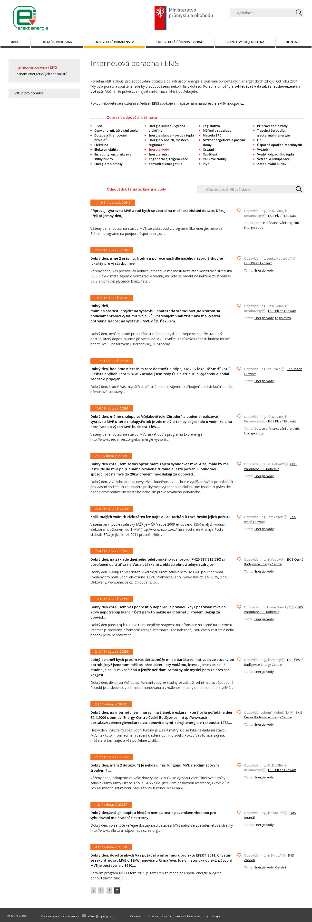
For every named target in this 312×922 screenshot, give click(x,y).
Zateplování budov (271, 164)
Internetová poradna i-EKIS (36, 67)
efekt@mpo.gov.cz (229, 103)
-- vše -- (100, 126)
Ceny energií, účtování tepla (116, 130)
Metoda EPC (212, 135)
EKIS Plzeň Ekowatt (282, 215)
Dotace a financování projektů (276, 222)
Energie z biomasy (108, 164)
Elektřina (101, 145)
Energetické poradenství (115, 42)
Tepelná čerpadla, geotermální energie (273, 132)
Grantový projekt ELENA (244, 42)
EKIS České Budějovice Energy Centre (273, 561)
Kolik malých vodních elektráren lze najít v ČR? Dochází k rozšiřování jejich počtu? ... (162, 516)
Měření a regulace (217, 130)
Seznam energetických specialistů (41, 74)
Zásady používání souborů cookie (155, 916)
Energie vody (253, 227)
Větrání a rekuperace (273, 159)
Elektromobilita (106, 149)
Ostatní (208, 149)
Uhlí (260, 140)
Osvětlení (210, 154)
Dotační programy (57, 42)
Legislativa (211, 126)
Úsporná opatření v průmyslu (279, 145)
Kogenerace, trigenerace (168, 159)
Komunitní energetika (165, 164)
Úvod (15, 42)
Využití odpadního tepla (275, 154)
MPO (14, 916)
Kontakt (293, 42)
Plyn (206, 164)
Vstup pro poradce (29, 93)
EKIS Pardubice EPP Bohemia (270, 466)
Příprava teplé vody (272, 126)
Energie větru (158, 154)
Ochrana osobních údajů (201, 916)
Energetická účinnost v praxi (180, 42)
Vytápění (264, 149)
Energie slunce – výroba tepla (171, 135)
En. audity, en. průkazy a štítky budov (113, 156)
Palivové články (214, 159)
